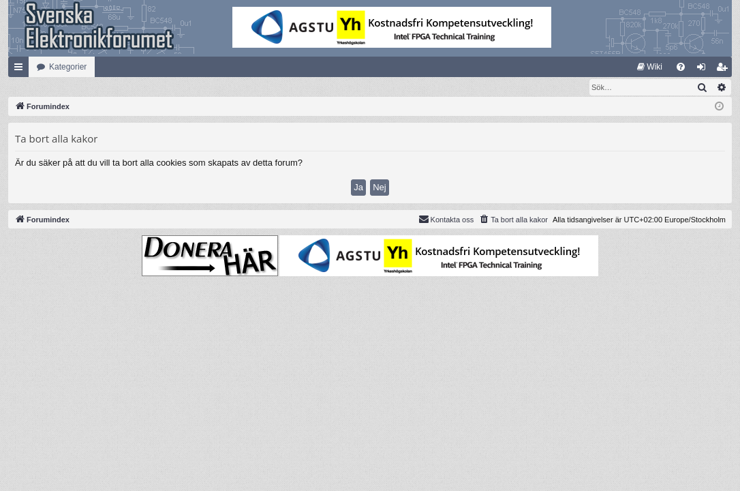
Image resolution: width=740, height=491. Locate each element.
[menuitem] (649, 67)
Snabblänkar (21, 69)
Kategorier (68, 67)
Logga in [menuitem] (704, 69)
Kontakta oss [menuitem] (446, 219)
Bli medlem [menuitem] (725, 69)
